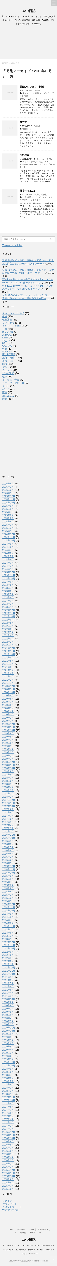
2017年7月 (8, 815)
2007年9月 (8, 1103)
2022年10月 (8, 616)
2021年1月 (8, 683)
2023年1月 (8, 607)
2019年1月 (8, 759)
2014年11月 (8, 907)
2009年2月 (8, 1056)
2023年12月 (8, 572)
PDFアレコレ (35, 1232)
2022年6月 (8, 629)
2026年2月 (8, 490)
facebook (26, 129)
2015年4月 (8, 891)
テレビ (6, 386)
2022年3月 (8, 638)
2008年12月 (8, 1062)
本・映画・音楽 (10, 379)
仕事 (38, 90)
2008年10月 (8, 1065)
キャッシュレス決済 (13, 313)
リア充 (23, 122)
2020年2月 (8, 717)
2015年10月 (8, 872)
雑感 (38, 126)
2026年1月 (8, 493)
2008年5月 (8, 1081)
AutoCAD (7, 335)
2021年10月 (8, 654)
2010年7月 (8, 1008)
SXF (4, 343)
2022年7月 (8, 626)
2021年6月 (8, 667)
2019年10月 (8, 730)
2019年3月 (8, 752)
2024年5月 (8, 556)
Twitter (31, 1229)
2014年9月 (8, 914)
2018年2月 (8, 793)
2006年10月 (8, 1138)
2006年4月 (8, 1157)
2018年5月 (8, 784)
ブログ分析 (8, 373)
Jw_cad (6, 340)
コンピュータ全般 (44, 159)
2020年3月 (8, 714)
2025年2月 (8, 528)
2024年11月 (8, 537)
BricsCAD (7, 332)
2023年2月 (8, 604)
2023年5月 (8, 594)
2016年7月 (8, 847)
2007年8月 (8, 1106)
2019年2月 (8, 755)
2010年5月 (8, 1015)
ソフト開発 (8, 323)
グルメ (6, 367)
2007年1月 (8, 1129)
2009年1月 (8, 1059)
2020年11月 (8, 689)
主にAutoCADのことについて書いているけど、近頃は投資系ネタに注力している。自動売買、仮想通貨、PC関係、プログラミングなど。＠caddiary (28, 1249)
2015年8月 (8, 879)
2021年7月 (8, 664)
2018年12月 (8, 762)
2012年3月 (8, 958)
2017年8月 (8, 812)
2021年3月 (8, 676)
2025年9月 (8, 506)
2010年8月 (8, 1005)
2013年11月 (8, 926)
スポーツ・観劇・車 (13, 383)
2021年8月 (8, 661)
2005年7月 (8, 1186)
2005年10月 (8, 1176)
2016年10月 (8, 838)
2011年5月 (8, 989)
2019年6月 (8, 743)
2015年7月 (8, 882)
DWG (5, 337)
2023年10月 (8, 578)
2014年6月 (8, 923)
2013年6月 (8, 933)
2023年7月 (8, 588)
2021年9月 (8, 657)
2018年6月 (8, 781)
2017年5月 (8, 822)
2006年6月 (8, 1151)
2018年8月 (8, 774)
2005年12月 (8, 1170)
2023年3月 (8, 600)
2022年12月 (8, 610)
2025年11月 (8, 499)
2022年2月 (8, 642)
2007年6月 (8, 1113)
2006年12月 (8, 1132)
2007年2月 (8, 1125)
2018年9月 (8, 771)
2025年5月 (8, 518)
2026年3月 (8, 487)
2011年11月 (8, 970)
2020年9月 (8, 695)
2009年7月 (8, 1040)
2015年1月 (8, 901)
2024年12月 (8, 534)
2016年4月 (8, 853)
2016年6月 (8, 850)
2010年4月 (8, 1018)
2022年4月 (8, 635)
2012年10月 (8, 948)
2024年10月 (8, 540)
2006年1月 (8, 1167)
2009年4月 (8, 1050)
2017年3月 (8, 828)
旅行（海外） (42, 194)
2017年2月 (8, 831)
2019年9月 (8, 733)
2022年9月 (8, 619)
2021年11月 (8, 651)
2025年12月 (8, 496)
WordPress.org (10, 1210)
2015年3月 (8, 895)
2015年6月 (8, 885)
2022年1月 (8, 645)
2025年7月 (8, 512)
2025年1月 (8, 531)
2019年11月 (8, 727)
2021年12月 (8, 648)
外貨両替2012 (27, 190)
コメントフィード (12, 1207)
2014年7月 (8, 920)
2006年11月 (8, 1135)
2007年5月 (8, 1116)
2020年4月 (8, 711)
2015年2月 (8, 898)
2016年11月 (8, 834)
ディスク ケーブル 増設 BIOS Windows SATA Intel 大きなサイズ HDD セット (37, 164)
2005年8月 (8, 1182)
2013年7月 (8, 929)
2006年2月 (8, 1163)
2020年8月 (8, 698)
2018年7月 (8, 778)
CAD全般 (7, 346)
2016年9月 (8, 841)
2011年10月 (8, 974)
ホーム (11, 1229)
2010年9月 (8, 1002)
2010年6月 (8, 1012)
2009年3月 (8, 1053)
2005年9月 (8, 1179)
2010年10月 (8, 999)
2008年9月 (8, 1069)
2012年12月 (8, 942)
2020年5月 (8, 708)
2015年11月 (8, 869)
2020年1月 (8, 721)
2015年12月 (8, 866)
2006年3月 (8, 1160)
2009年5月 (8, 1046)
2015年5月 (8, 888)
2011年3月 (8, 996)
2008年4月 (8, 1084)
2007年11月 (8, 1097)
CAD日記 (29, 11)
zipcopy (23, 1232)
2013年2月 (8, 936)
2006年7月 (8, 1148)
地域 (4, 364)
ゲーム (6, 389)
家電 (4, 392)
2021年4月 (8, 673)
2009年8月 (8, 1037)
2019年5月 (8, 746)
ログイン (7, 1200)
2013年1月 (8, 939)
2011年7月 (8, 983)
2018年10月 (8, 768)
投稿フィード (9, 1204)
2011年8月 (8, 980)
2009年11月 (8, 1027)
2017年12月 (8, 800)
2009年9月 (8, 1034)
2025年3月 (8, 525)
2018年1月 (8, 797)
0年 (12, 63)
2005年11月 (8, 1173)
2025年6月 (8, 515)
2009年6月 (8, 1043)
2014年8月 (8, 917)
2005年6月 (8, 1189)
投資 (4, 316)
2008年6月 (8, 1078)
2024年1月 (8, 569)
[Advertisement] (28, 43)
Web (4, 349)
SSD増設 (24, 155)
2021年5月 (8, 670)
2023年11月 (8, 575)
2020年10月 (8, 692)
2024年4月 (8, 559)
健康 (4, 376)
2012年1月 (8, 964)
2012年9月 (8, 951)
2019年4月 (8, 749)
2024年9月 (8, 543)
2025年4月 (8, 521)
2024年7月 (8, 550)
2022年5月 (8, 632)
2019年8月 (8, 736)
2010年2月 (8, 1024)
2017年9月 (8, 809)
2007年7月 (8, 1110)
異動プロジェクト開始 (32, 86)
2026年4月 (8, 483)
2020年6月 (8, 705)
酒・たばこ (8, 395)
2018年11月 (8, 765)
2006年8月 (8, 1144)
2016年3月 (8, 857)
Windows (7, 351)
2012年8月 (8, 955)
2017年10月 (8, 806)
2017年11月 (8, 803)
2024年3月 (8, 562)
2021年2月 (8, 679)
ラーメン (7, 370)
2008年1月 (8, 1094)
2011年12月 (8, 967)
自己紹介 (21, 1229)
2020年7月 (8, 702)
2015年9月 (8, 876)
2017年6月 (8, 819)
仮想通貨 (7, 319)
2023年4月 (8, 597)
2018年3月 (8, 790)
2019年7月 (8, 740)
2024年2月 (8, 566)
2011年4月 (8, 993)
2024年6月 (8, 553)
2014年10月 (8, 910)
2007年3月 (8, 1122)
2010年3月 (8, 1021)
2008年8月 (8, 1072)
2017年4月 (8, 825)
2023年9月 (8, 581)
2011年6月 (8, 986)
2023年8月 (8, 585)
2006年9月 (8, 1141)
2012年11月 (8, 945)
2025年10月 (8, 502)
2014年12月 (8, 904)
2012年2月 (8, 961)
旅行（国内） (9, 360)
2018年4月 (8, 787)
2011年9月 (8, 977)
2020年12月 (8, 686)
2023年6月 (8, 591)
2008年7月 (8, 1075)
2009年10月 (8, 1031)
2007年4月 (8, 1119)
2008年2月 (8, 1091)
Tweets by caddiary (12, 245)
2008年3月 (8, 1087)
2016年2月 (8, 860)
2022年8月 (8, 623)
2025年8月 (8, 509)
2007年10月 (8, 1100)
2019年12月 (8, 724)
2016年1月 (8, 863)
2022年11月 (8, 613)
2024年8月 (8, 547)
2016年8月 (8, 844)
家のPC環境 (8, 354)
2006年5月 (8, 1154)
